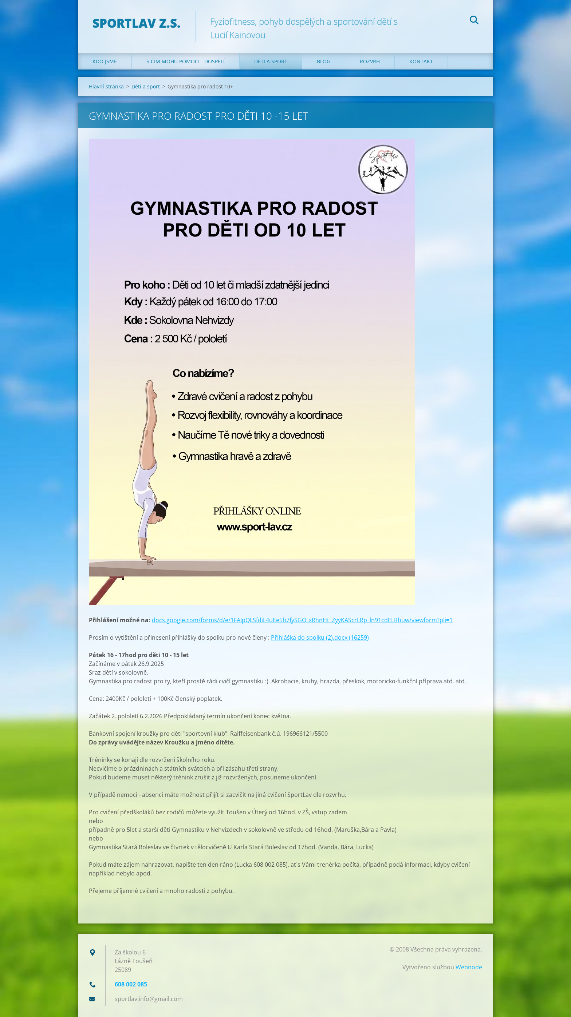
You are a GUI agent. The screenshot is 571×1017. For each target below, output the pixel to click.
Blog (323, 61)
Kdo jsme (104, 61)
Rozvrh (370, 61)
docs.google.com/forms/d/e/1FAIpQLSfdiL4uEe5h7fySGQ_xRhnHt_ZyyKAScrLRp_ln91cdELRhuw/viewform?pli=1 (302, 620)
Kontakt (421, 61)
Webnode (469, 967)
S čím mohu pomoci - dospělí (185, 61)
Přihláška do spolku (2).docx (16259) (320, 637)
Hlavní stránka (106, 86)
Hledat (474, 21)
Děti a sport (270, 61)
